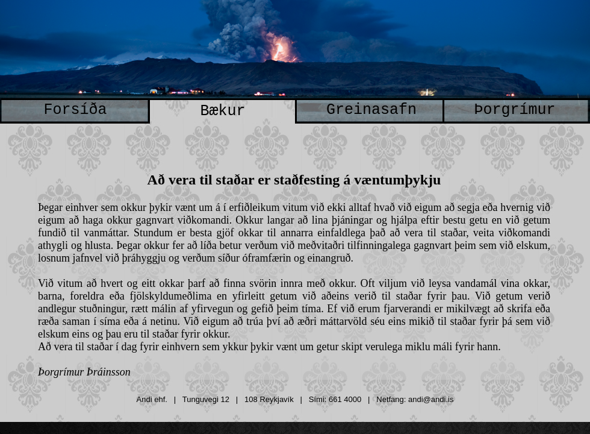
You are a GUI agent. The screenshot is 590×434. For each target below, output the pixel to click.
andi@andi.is (430, 399)
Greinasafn (371, 110)
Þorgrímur (514, 110)
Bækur (222, 111)
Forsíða (75, 110)
